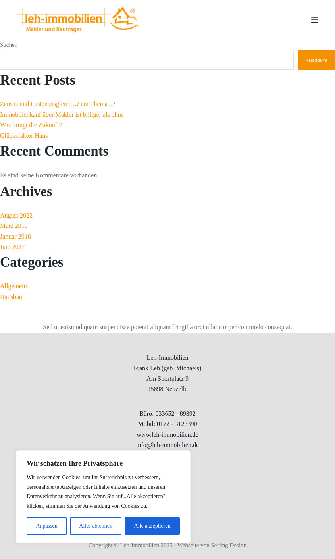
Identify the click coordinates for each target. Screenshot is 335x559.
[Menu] (314, 19)
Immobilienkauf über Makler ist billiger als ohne (62, 114)
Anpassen (46, 526)
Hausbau (11, 296)
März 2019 (14, 225)
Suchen (8, 45)
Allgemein (13, 286)
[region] (103, 496)
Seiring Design (229, 545)
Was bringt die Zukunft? (31, 124)
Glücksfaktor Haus (24, 135)
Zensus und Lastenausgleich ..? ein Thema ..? (57, 103)
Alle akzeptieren (152, 526)
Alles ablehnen (95, 526)
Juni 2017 (12, 246)
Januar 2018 (15, 236)
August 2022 (16, 215)
